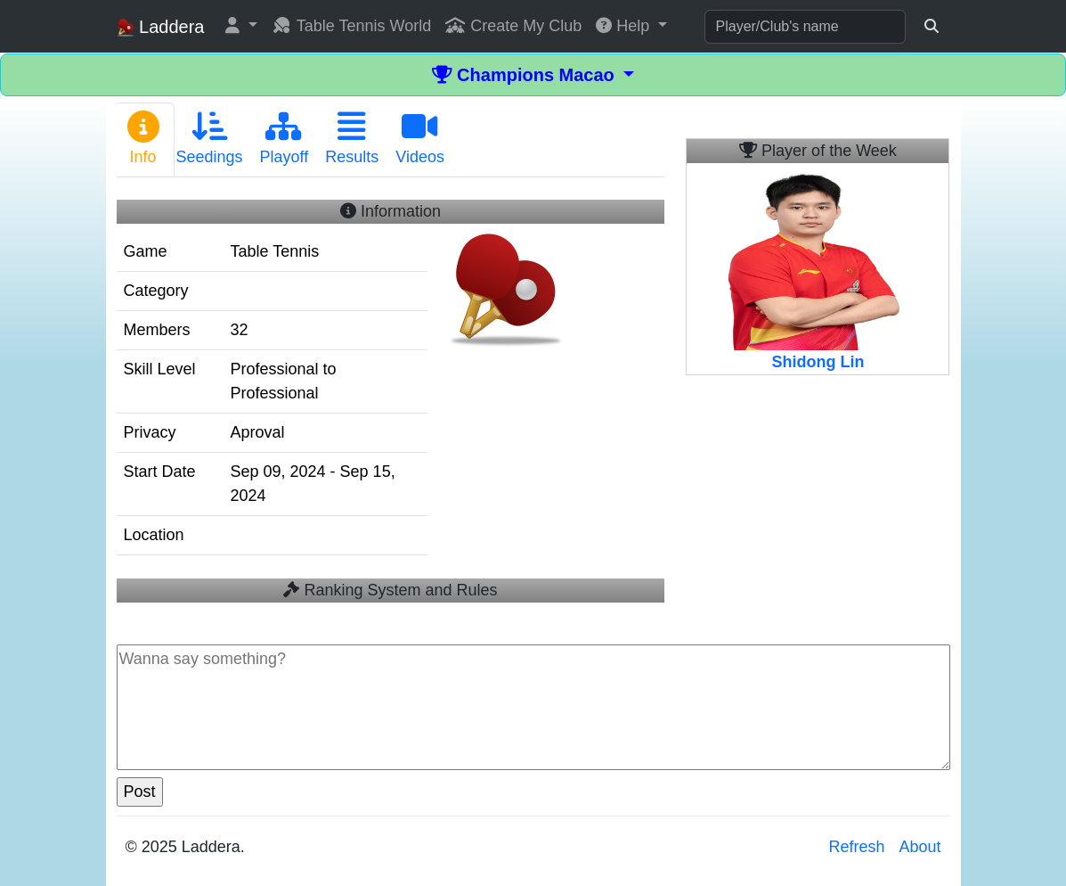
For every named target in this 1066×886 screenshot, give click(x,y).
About (919, 847)
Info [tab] (143, 138)
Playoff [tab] (284, 138)
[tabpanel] (391, 397)
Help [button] (625, 26)
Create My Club (513, 26)
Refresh (856, 847)
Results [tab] (351, 138)
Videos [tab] (419, 138)
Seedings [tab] (209, 138)
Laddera (161, 27)
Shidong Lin (817, 362)
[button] (241, 26)
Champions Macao (526, 75)
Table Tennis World (351, 26)
